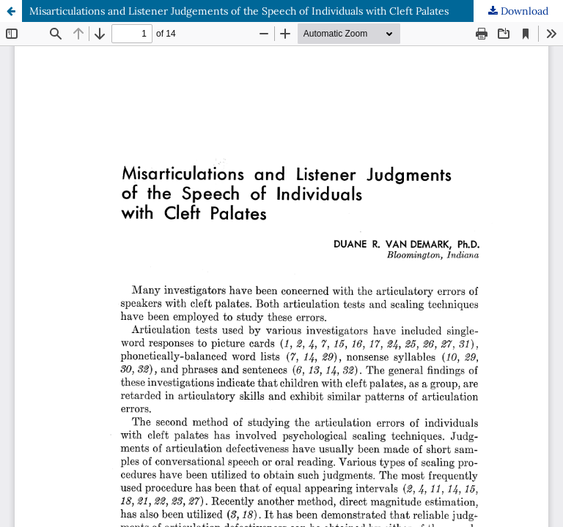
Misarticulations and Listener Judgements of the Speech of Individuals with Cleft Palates (239, 11)
